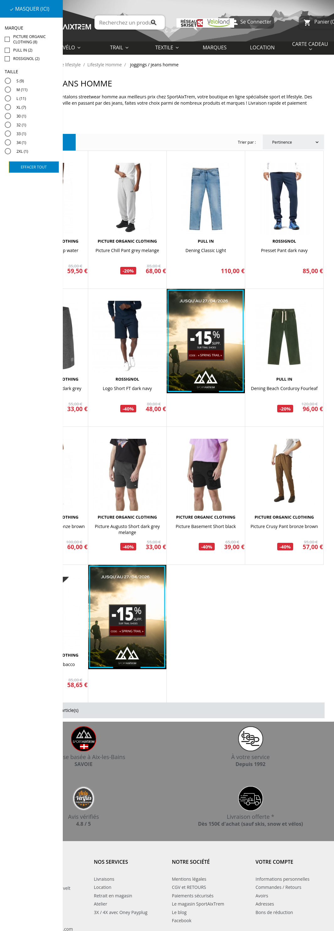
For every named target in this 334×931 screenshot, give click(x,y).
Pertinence (296, 142)
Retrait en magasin (113, 896)
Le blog (179, 912)
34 (21, 142)
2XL (22, 151)
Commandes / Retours (278, 887)
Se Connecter (251, 22)
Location (102, 887)
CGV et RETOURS (189, 887)
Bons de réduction (274, 912)
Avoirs (262, 896)
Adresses (265, 904)
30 (21, 116)
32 (21, 125)
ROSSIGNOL (284, 241)
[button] (167, 47)
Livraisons (104, 879)
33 (21, 133)
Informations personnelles (283, 879)
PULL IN (206, 241)
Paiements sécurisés (193, 896)
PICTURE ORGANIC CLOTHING (127, 241)
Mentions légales (189, 879)
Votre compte (274, 861)
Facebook (181, 920)
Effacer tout (34, 167)
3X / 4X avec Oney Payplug (121, 912)
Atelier (100, 904)
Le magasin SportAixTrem (198, 904)
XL (21, 107)
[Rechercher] (129, 22)
